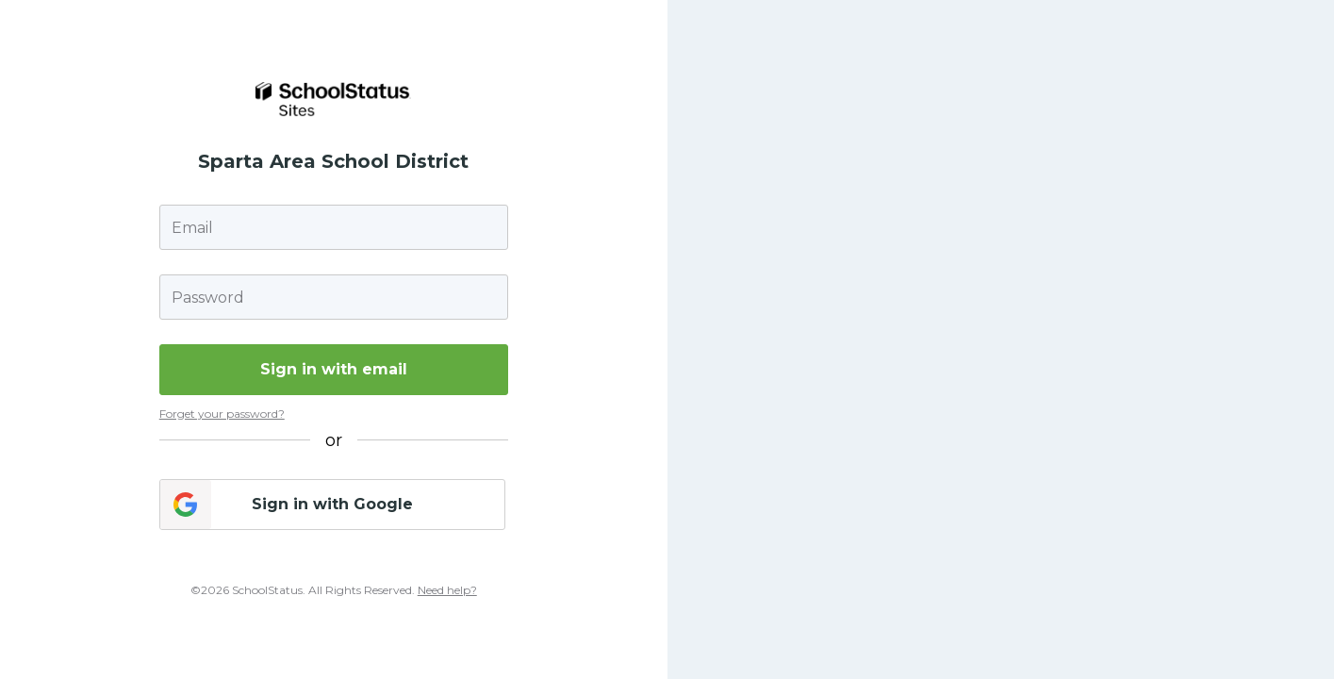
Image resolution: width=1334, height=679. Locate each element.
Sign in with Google (332, 504)
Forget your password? (222, 413)
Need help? (447, 590)
